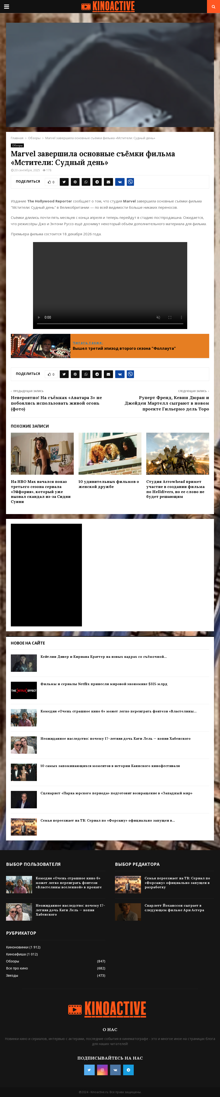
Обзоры (17, 145)
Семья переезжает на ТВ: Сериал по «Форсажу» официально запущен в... (107, 820)
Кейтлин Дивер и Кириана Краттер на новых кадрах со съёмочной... (103, 656)
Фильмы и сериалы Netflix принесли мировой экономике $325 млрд (103, 684)
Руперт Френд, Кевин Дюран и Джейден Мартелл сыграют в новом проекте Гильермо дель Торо (167, 403)
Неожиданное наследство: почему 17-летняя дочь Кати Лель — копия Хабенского (115, 738)
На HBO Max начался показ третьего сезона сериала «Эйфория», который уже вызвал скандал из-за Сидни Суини (41, 491)
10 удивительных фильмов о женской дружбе (109, 484)
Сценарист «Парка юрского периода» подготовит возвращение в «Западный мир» (116, 793)
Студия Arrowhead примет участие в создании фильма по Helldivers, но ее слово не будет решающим (175, 489)
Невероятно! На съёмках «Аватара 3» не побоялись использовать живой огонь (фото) (56, 403)
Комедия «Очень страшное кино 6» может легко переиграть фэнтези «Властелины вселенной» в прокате (69, 882)
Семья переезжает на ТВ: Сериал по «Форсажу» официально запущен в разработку (177, 882)
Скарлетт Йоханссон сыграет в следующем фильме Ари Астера (174, 907)
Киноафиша (16, 954)
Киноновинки (17, 947)
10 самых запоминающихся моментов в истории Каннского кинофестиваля (110, 766)
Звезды (12, 975)
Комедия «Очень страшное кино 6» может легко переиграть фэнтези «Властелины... (118, 711)
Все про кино (17, 968)
